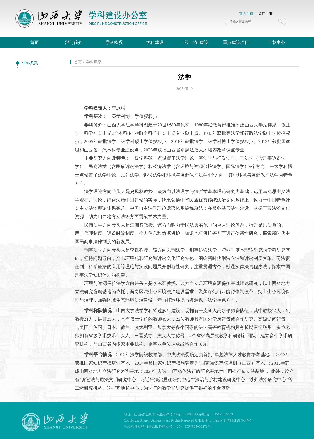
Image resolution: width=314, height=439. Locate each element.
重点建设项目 (236, 42)
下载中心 (276, 42)
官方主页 (246, 14)
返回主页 (265, 14)
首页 (34, 42)
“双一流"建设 (195, 42)
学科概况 (114, 42)
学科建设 (155, 42)
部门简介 (73, 42)
